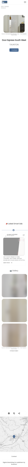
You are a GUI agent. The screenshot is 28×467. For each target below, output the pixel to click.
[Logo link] (4, 2)
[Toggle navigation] (25, 2)
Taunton (14, 44)
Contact (14, 50)
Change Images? (14, 350)
